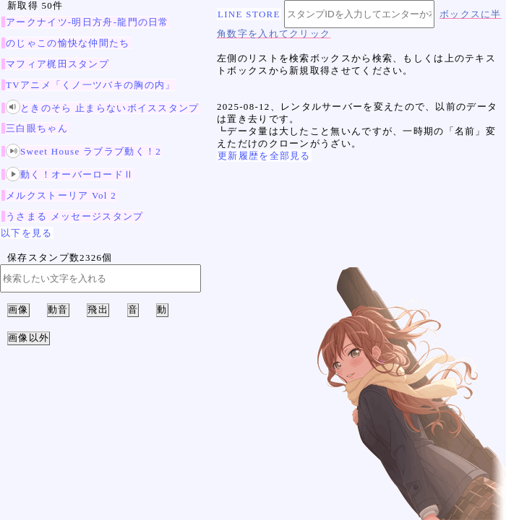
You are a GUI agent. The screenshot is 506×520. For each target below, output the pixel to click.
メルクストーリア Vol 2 (61, 195)
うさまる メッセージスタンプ (74, 216)
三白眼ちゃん (37, 128)
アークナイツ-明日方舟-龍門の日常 (87, 22)
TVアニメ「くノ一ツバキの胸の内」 (90, 84)
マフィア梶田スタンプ (57, 63)
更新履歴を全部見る (264, 155)
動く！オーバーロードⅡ (70, 174)
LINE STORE (249, 14)
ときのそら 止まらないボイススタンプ (103, 108)
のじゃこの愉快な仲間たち (68, 43)
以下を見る (27, 233)
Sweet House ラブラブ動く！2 (83, 151)
